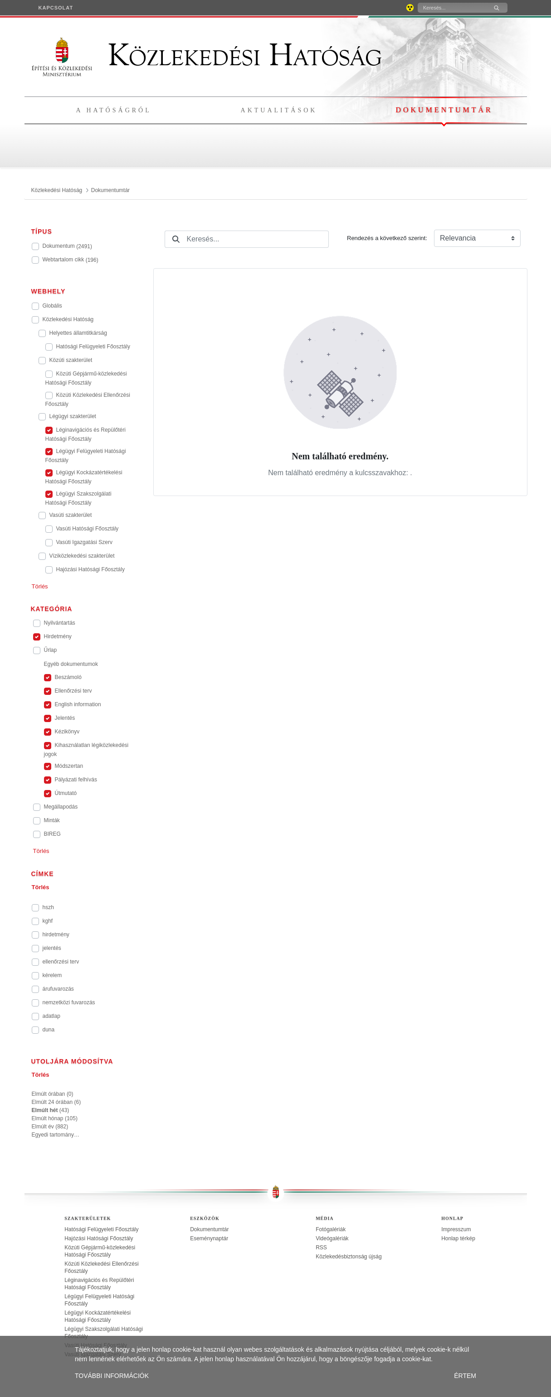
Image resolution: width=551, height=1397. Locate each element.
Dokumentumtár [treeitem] (209, 1229)
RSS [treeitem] (321, 1247)
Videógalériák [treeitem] (332, 1238)
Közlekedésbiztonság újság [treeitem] (348, 1256)
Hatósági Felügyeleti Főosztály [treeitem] (101, 1229)
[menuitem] (56, 7)
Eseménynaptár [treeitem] (209, 1238)
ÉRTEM (465, 1375)
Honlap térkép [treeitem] (458, 1238)
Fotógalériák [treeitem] (331, 1229)
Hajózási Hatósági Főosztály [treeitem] (98, 1238)
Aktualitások (279, 110)
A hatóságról (113, 110)
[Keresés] (452, 8)
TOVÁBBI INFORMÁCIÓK (112, 1375)
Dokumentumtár (443, 110)
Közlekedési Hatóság (206, 55)
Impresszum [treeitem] (456, 1229)
